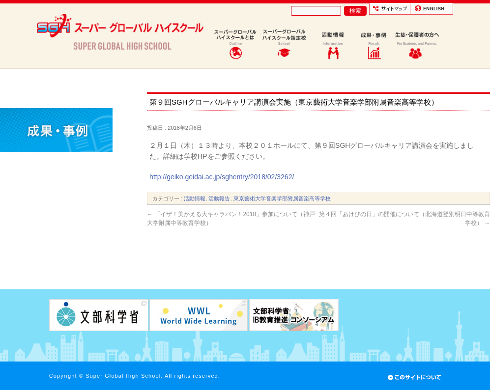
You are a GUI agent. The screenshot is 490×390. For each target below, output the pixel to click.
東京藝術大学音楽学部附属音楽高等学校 (282, 198)
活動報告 (219, 198)
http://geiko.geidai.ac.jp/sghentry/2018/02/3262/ (221, 177)
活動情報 (194, 198)
